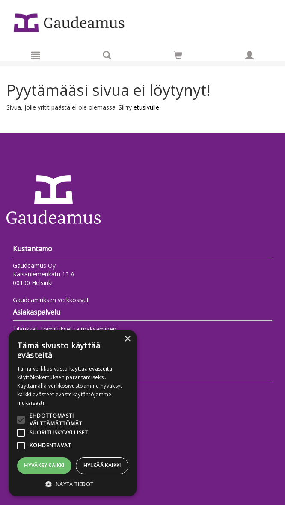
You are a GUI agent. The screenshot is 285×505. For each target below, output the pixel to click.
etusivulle (146, 107)
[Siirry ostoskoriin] (178, 55)
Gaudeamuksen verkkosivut (51, 300)
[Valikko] (35, 55)
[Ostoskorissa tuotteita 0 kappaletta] (178, 57)
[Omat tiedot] (249, 55)
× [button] (127, 339)
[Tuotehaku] (107, 55)
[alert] (73, 413)
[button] (72, 484)
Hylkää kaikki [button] (102, 465)
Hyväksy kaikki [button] (44, 465)
